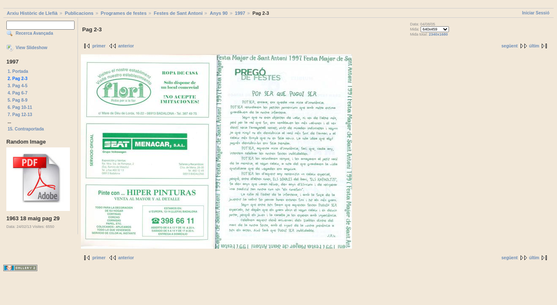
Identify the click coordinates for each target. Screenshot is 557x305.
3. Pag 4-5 (18, 85)
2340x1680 (438, 34)
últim (534, 46)
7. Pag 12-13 (20, 114)
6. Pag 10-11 (20, 107)
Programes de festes (124, 13)
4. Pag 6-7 (18, 93)
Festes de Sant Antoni (178, 13)
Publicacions (79, 13)
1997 (240, 13)
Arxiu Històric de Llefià (32, 13)
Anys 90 (218, 13)
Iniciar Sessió (535, 13)
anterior (126, 46)
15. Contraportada (26, 129)
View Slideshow (31, 47)
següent (510, 46)
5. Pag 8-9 (18, 100)
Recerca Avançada (34, 33)
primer (98, 46)
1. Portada (18, 71)
